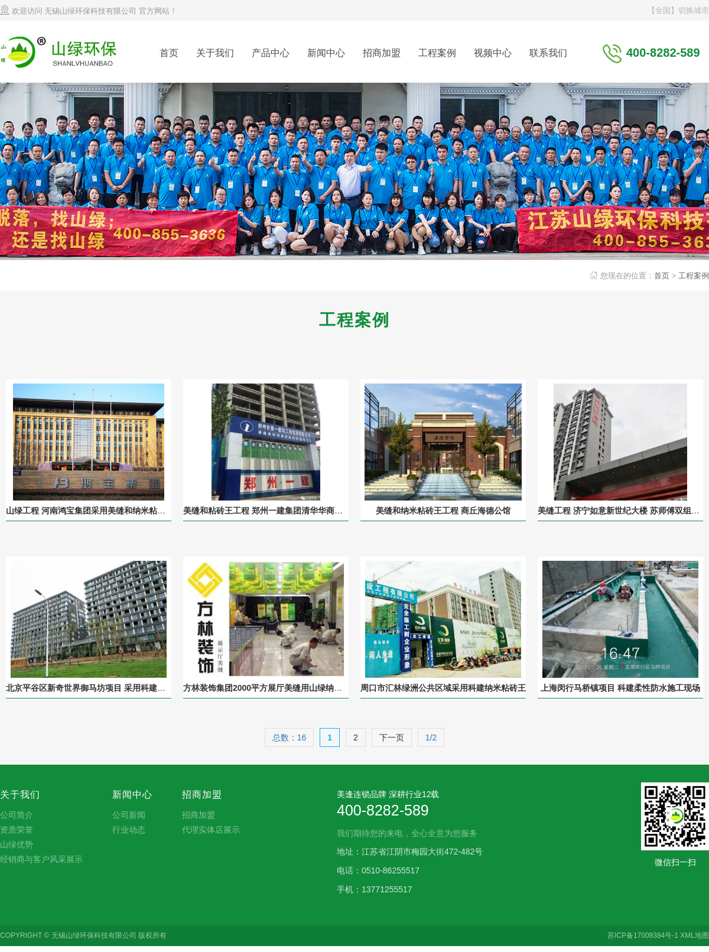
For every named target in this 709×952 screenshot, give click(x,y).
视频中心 (493, 53)
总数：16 (289, 737)
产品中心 (271, 53)
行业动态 (128, 829)
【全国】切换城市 (678, 10)
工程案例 (437, 53)
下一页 (391, 737)
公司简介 (16, 815)
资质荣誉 (16, 829)
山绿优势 (16, 844)
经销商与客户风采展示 (41, 859)
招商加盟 (382, 53)
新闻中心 (326, 53)
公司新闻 (128, 815)
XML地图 (694, 935)
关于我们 (215, 53)
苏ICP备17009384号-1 (642, 935)
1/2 (431, 737)
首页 (169, 53)
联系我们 (548, 53)
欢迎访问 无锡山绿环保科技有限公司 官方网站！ (88, 11)
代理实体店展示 (211, 829)
